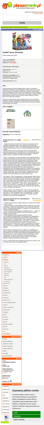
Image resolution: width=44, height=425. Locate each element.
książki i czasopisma (8, 307)
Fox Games (12, 75)
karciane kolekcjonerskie (9, 302)
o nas (6, 420)
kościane (5, 305)
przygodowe (6, 275)
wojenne (5, 322)
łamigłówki (5, 312)
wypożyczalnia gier (8, 346)
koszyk (41, 12)
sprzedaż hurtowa (7, 355)
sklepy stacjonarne (8, 341)
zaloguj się (27, 12)
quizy (5, 277)
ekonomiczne (6, 283)
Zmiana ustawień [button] (19, 419)
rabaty (4, 351)
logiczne (5, 285)
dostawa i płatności (8, 348)
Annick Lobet (13, 78)
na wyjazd (5, 319)
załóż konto (35, 12)
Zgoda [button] (16, 412)
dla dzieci (11, 27)
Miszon (12, 200)
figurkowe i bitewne (8, 324)
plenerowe (5, 329)
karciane (6, 265)
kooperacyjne (6, 309)
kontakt (5, 339)
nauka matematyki (8, 271)
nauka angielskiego (8, 269)
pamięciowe (6, 273)
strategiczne (6, 254)
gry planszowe (4, 27)
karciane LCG (6, 300)
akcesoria (5, 317)
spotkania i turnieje (8, 343)
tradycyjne (5, 288)
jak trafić (4, 373)
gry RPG (5, 326)
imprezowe (6, 297)
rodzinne (5, 257)
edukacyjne (6, 262)
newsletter (5, 353)
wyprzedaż (6, 334)
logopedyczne (7, 267)
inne (5, 264)
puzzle (4, 314)
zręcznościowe (7, 281)
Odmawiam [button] (17, 416)
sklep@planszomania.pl (9, 362)
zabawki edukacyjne (8, 279)
